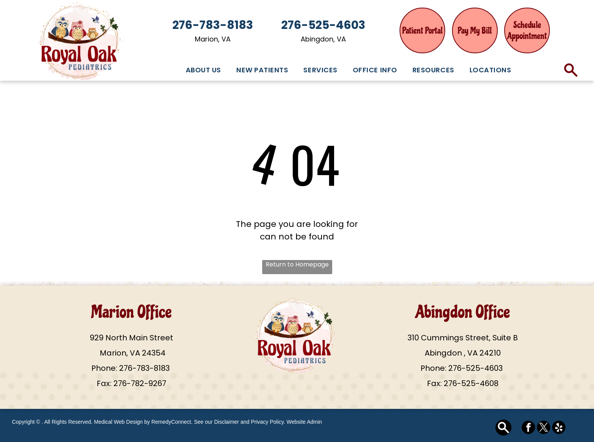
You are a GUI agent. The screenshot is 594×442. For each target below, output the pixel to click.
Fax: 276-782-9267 (131, 383)
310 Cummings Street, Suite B (463, 337)
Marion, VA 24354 (132, 353)
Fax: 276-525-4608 (462, 383)
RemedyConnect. (172, 422)
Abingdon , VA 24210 (463, 353)
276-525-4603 (475, 368)
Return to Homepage (297, 264)
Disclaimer (226, 422)
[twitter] (543, 428)
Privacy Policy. (268, 422)
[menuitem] (203, 70)
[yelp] (558, 428)
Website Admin (304, 422)
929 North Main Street (131, 337)
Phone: (104, 368)
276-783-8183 (144, 368)
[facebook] (528, 428)
